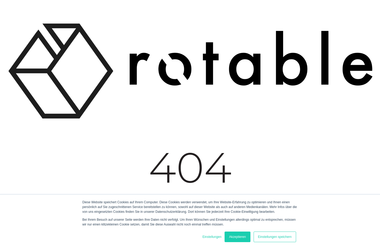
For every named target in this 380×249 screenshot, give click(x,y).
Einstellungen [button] (211, 237)
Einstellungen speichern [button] (275, 237)
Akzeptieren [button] (237, 237)
